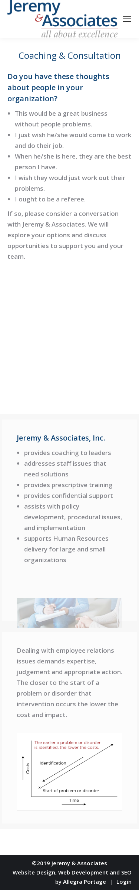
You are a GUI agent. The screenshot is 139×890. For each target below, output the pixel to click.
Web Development (83, 872)
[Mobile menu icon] (127, 19)
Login (124, 881)
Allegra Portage (84, 881)
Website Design (34, 872)
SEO (126, 872)
